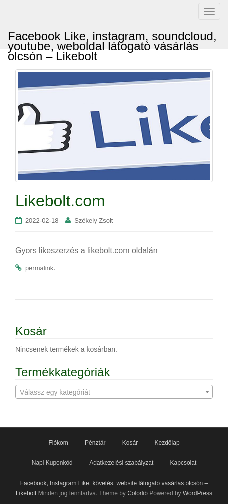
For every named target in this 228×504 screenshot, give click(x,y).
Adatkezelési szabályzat (121, 463)
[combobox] (114, 392)
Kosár (130, 443)
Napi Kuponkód (52, 463)
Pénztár (95, 443)
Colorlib (137, 493)
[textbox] (114, 393)
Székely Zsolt (93, 220)
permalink (39, 268)
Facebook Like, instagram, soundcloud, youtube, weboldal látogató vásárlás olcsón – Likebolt (112, 39)
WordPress (197, 493)
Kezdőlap (167, 443)
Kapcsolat (183, 463)
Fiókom (58, 443)
